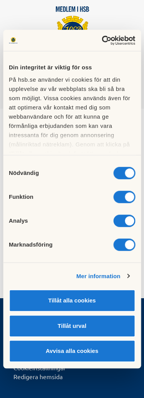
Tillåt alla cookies (72, 300)
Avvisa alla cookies (72, 351)
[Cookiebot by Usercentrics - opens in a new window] (102, 40)
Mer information (98, 276)
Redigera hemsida (38, 376)
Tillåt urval (72, 325)
